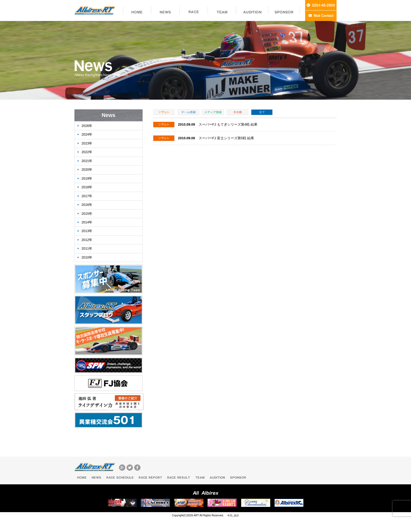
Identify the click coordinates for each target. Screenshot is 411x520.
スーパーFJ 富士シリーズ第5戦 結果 (226, 138)
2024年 (87, 134)
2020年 (87, 169)
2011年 (87, 248)
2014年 (87, 222)
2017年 (87, 196)
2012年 (87, 240)
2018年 (87, 187)
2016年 (87, 205)
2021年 (87, 161)
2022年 (87, 152)
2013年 (87, 231)
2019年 (87, 178)
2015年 (87, 214)
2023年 (87, 143)
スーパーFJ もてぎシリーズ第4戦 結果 (228, 124)
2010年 (87, 257)
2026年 (87, 126)
